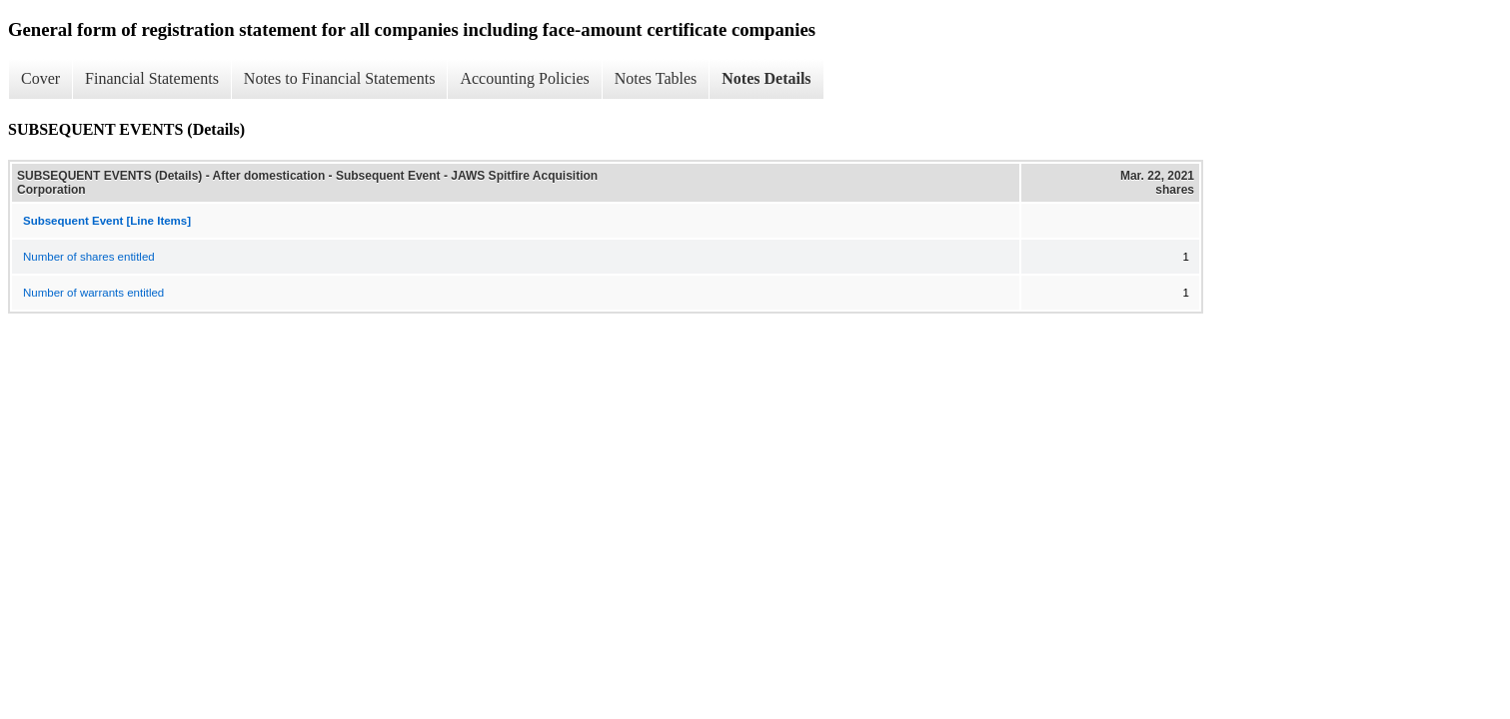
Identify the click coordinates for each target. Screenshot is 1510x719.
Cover (40, 78)
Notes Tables (656, 78)
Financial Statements (152, 78)
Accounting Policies (524, 78)
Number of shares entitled (89, 257)
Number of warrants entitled (93, 293)
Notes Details (766, 78)
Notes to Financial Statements (340, 78)
